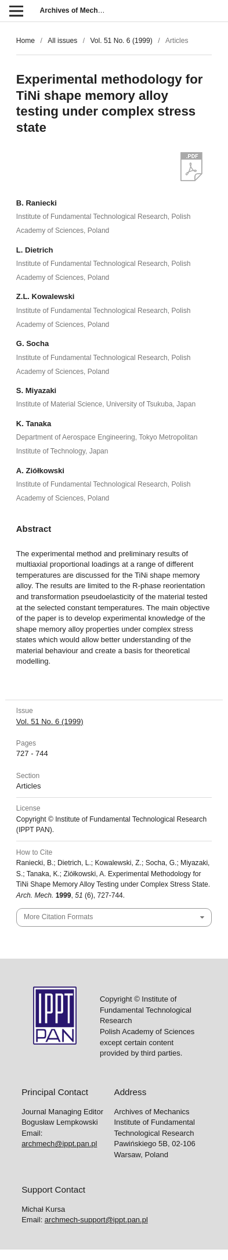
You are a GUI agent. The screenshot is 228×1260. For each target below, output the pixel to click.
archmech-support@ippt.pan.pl (96, 1219)
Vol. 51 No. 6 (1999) (121, 41)
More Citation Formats (58, 917)
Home (25, 41)
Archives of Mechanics (78, 10)
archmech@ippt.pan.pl (59, 1143)
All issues (62, 41)
